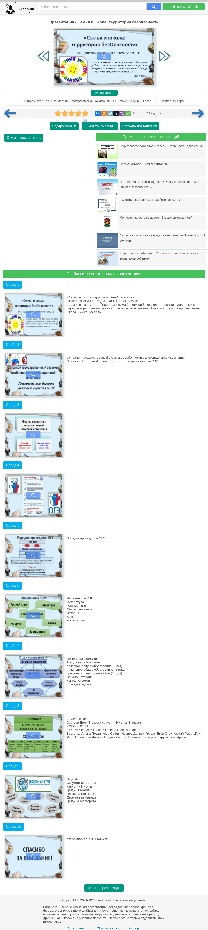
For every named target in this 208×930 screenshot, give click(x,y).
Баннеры (134, 928)
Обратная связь (109, 928)
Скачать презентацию (23, 137)
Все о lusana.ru (78, 928)
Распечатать (104, 92)
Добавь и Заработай (183, 6)
